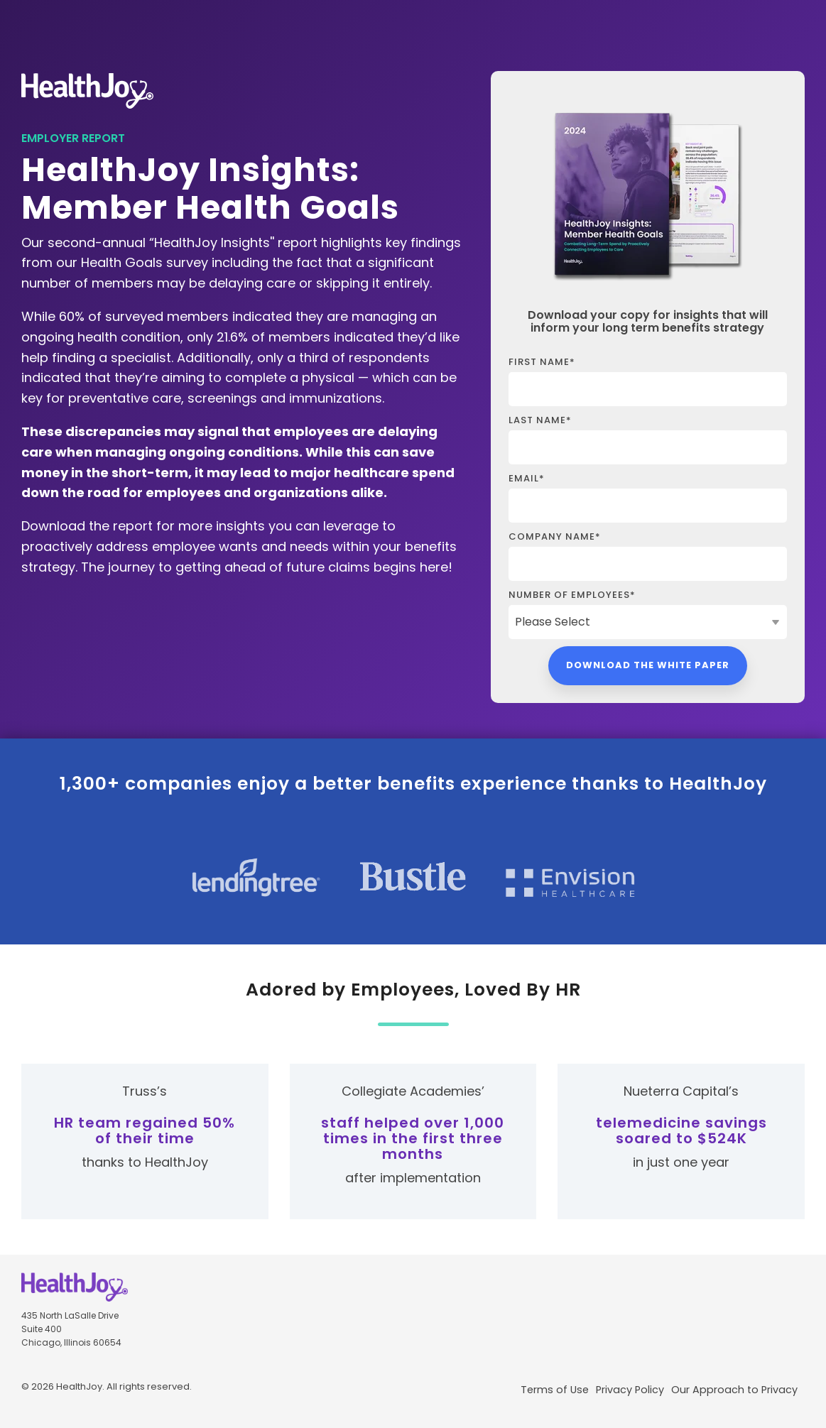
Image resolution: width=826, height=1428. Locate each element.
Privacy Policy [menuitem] (630, 1390)
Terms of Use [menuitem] (555, 1390)
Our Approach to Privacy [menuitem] (734, 1390)
